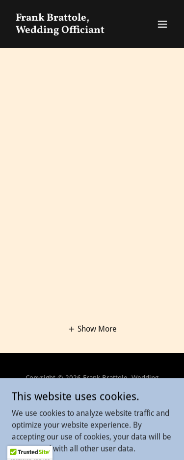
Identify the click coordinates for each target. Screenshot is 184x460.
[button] (162, 24)
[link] (68, 30)
